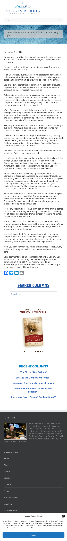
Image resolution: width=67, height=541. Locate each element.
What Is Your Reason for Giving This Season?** (33, 390)
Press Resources (11, 497)
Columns (7, 478)
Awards (7, 471)
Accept (33, 535)
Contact (7, 484)
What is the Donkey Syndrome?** (33, 377)
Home (6, 458)
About (6, 465)
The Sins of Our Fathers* (33, 372)
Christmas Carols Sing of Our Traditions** (33, 397)
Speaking (8, 504)
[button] (63, 516)
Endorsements (10, 510)
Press (6, 491)
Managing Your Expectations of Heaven (33, 383)
